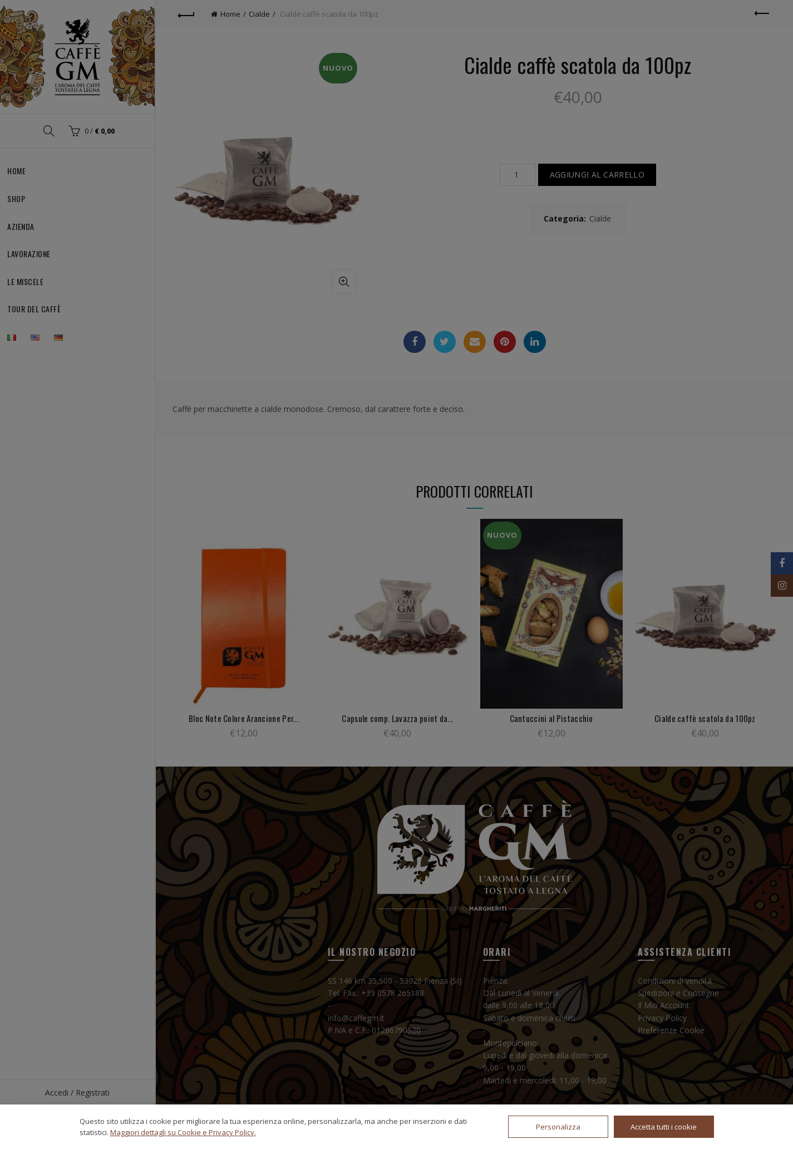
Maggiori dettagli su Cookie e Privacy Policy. (183, 1132)
